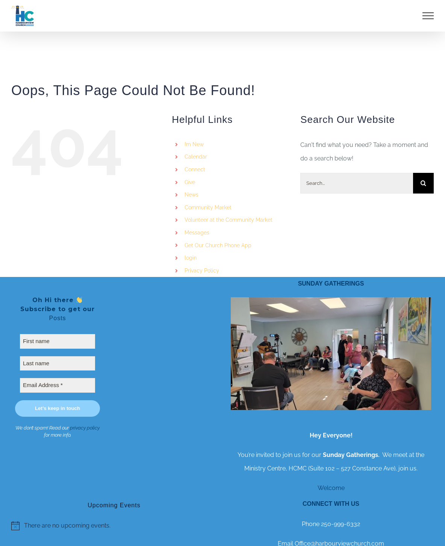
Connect (195, 169)
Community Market (208, 207)
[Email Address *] (57, 385)
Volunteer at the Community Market (228, 220)
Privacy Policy (202, 271)
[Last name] (57, 363)
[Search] (423, 183)
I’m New (194, 144)
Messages (197, 233)
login (191, 258)
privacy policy (85, 428)
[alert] (114, 525)
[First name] (57, 341)
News (191, 195)
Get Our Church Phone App (218, 245)
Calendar (196, 157)
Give (190, 182)
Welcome (331, 488)
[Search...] (356, 183)
